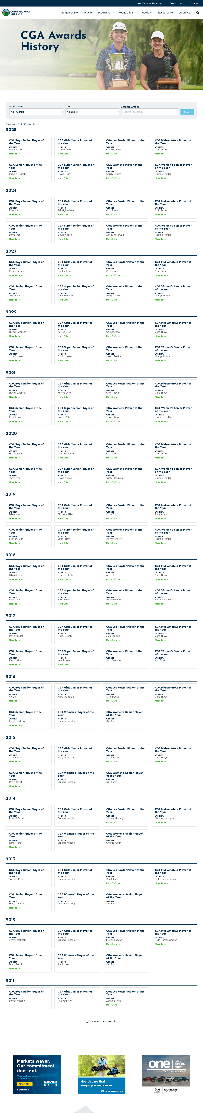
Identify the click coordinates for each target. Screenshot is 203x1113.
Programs (105, 12)
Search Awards (130, 107)
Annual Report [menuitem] (162, 1054)
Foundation (127, 12)
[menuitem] (147, 3)
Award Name (16, 106)
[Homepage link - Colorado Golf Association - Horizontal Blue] (17, 1089)
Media (146, 12)
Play (88, 12)
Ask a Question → (116, 1068)
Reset (187, 112)
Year (68, 106)
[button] (152, 1086)
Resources (165, 12)
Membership (69, 12)
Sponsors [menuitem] (159, 1064)
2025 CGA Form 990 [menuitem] (166, 1081)
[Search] (198, 12)
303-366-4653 (111, 1060)
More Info (16, 153)
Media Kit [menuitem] (159, 1048)
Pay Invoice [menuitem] (161, 1059)
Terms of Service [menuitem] (164, 1075)
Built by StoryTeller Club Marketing (101, 1108)
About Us (185, 12)
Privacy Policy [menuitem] (162, 1070)
